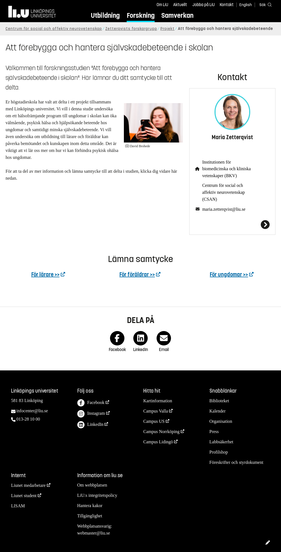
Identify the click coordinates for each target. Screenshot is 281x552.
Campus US (154, 421)
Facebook (90, 403)
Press (214, 431)
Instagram (91, 414)
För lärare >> (45, 274)
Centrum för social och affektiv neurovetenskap (54, 28)
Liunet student (24, 495)
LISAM (18, 505)
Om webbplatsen (92, 485)
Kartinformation (157, 400)
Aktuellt (180, 4)
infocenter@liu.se (32, 410)
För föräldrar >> (137, 274)
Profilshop (219, 452)
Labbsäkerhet (221, 441)
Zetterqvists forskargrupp (131, 28)
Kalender (218, 411)
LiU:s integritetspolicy (97, 495)
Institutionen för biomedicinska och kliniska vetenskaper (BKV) (226, 169)
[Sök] (264, 4)
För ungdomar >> (229, 274)
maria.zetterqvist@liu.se (224, 209)
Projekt (167, 28)
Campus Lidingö (158, 441)
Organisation (221, 421)
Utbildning (105, 15)
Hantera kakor (90, 505)
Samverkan (177, 15)
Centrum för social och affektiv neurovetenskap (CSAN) (223, 192)
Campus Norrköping (161, 431)
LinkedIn (90, 425)
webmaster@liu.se (93, 533)
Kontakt (227, 4)
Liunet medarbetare (28, 485)
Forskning (141, 15)
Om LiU (162, 4)
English (245, 4)
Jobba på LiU (203, 4)
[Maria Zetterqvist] (232, 224)
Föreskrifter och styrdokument (237, 462)
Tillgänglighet (89, 515)
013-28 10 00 (28, 419)
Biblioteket (219, 400)
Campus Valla (155, 411)
